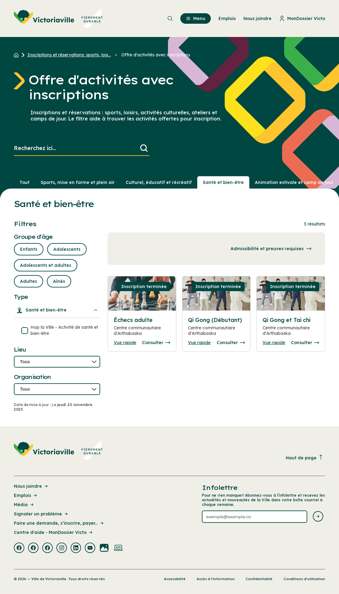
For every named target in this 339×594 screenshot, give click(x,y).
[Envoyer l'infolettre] (318, 517)
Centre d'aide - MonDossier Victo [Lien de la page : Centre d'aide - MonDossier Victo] (53, 532)
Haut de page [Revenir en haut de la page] (304, 458)
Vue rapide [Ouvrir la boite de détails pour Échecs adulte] (125, 342)
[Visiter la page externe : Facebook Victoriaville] (19, 548)
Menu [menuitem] (195, 18)
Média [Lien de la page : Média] (24, 504)
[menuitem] (58, 18)
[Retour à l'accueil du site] (18, 55)
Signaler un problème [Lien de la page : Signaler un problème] (41, 514)
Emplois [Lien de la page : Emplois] (26, 495)
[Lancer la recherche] (143, 148)
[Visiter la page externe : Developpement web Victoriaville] (118, 548)
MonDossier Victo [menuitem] (302, 18)
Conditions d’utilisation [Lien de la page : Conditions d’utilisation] (304, 579)
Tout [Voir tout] (24, 182)
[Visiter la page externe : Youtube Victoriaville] (90, 548)
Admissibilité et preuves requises (272, 248)
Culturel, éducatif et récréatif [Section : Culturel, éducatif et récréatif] (159, 182)
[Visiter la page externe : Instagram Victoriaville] (61, 548)
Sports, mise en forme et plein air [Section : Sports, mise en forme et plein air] (78, 182)
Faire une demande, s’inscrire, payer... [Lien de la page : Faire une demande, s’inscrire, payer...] (59, 523)
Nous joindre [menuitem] (257, 18)
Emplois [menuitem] (227, 18)
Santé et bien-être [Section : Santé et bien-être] (223, 182)
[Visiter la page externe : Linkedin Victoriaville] (76, 548)
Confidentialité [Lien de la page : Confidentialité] (259, 579)
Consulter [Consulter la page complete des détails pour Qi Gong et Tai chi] (305, 342)
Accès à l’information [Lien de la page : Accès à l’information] (216, 579)
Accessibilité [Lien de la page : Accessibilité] (175, 579)
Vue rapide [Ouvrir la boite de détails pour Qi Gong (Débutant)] (199, 342)
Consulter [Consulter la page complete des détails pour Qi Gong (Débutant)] (231, 342)
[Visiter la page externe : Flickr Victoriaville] (104, 548)
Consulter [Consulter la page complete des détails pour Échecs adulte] (156, 342)
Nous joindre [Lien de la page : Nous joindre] (31, 486)
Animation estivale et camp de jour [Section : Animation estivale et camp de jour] (294, 182)
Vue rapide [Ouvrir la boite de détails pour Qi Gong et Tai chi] (274, 342)
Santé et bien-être (57, 310)
